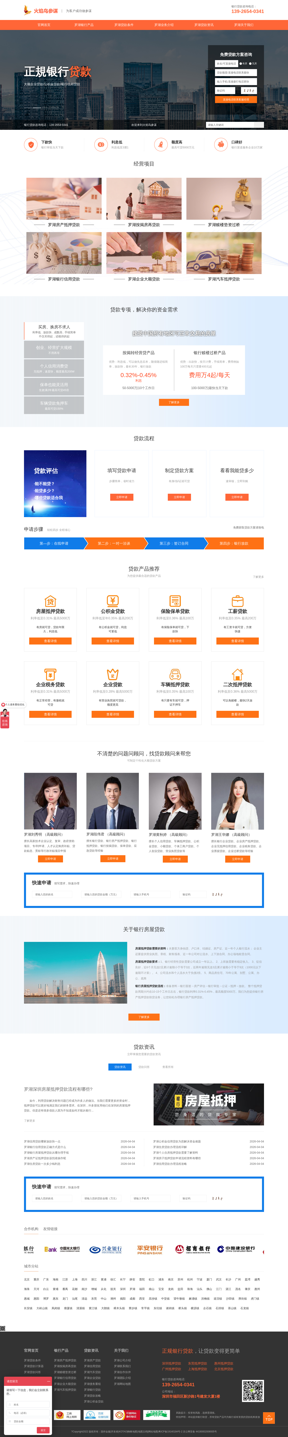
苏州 (180, 1279)
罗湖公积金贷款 (94, 1401)
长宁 (123, 1279)
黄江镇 (93, 1308)
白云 (46, 1289)
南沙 (84, 1289)
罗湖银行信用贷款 (65, 1377)
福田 (142, 1289)
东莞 (94, 1298)
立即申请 (121, 497)
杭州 (190, 1279)
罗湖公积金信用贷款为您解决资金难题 (208, 1141)
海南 (55, 1279)
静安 (132, 1279)
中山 (103, 1298)
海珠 (27, 1289)
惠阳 (36, 1298)
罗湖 (132, 1289)
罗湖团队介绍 (122, 1377)
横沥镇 (195, 1308)
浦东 (161, 1279)
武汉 (219, 1279)
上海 (75, 1279)
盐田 (180, 1289)
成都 (132, 1298)
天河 (36, 1289)
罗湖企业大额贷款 (65, 1383)
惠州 (257, 1289)
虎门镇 (255, 1298)
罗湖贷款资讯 (204, 25)
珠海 (190, 1289)
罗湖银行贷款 (92, 1389)
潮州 (113, 1298)
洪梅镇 (205, 1298)
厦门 (209, 1279)
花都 (75, 1289)
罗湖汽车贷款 (92, 1372)
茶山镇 (232, 1308)
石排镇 (220, 1308)
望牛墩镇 (179, 1298)
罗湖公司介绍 (122, 1360)
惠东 (55, 1298)
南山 (151, 1289)
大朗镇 (105, 1308)
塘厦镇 (68, 1308)
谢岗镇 (170, 1308)
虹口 (151, 1279)
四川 (84, 1279)
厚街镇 (242, 1298)
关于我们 (121, 1351)
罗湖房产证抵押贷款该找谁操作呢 (79, 1158)
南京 (171, 1279)
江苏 (65, 1279)
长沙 (228, 1279)
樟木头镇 (119, 1308)
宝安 (161, 1289)
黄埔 (55, 1289)
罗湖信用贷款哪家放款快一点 (79, 1141)
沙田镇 (230, 1298)
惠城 (27, 1298)
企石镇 (207, 1308)
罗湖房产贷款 (92, 1360)
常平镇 (145, 1308)
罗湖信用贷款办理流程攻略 (208, 1164)
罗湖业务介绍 (164, 25)
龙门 (65, 1298)
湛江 (228, 1289)
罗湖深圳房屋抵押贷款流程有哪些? (58, 1089)
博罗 (46, 1298)
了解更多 (174, 402)
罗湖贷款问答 (32, 1372)
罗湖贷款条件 (124, 25)
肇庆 (247, 1289)
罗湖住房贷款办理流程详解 (208, 1147)
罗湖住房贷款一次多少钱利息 (79, 1164)
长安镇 (28, 1308)
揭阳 (123, 1298)
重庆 (36, 1279)
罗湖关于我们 (243, 25)
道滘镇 (218, 1298)
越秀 (257, 1279)
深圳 (123, 1289)
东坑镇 (158, 1308)
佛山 (209, 1289)
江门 (219, 1289)
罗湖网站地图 (122, 1383)
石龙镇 (244, 1308)
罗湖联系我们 (122, 1366)
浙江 (94, 1279)
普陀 (142, 1279)
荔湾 (247, 1279)
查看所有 (168, 1067)
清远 (84, 1298)
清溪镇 (80, 1308)
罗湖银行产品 (84, 25)
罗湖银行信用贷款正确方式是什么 (79, 1147)
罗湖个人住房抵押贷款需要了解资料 (208, 1152)
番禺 (65, 1289)
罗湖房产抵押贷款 (65, 1360)
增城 (94, 1289)
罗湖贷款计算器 (34, 1366)
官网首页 (44, 25)
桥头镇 (182, 1308)
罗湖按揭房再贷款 (65, 1366)
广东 (46, 1279)
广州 (238, 1279)
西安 (142, 1298)
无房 (253, 63)
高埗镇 (153, 1298)
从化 (103, 1289)
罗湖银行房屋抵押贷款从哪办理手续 (79, 1152)
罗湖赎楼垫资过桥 (65, 1372)
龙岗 (171, 1289)
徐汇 (113, 1279)
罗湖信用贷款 (92, 1366)
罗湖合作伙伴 (122, 1372)
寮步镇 (133, 1308)
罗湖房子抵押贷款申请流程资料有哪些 (208, 1158)
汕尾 (75, 1298)
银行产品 (61, 1351)
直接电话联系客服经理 (236, 99)
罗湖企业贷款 (92, 1377)
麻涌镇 (193, 1298)
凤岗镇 (56, 1308)
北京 (27, 1279)
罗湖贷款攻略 (92, 1395)
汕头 (199, 1289)
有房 (243, 63)
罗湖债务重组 (92, 1383)
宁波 (199, 1279)
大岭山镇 (42, 1308)
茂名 (238, 1289)
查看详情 (50, 641)
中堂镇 (165, 1298)
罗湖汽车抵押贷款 (65, 1389)
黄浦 (103, 1279)
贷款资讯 (91, 1351)
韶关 (113, 1289)
